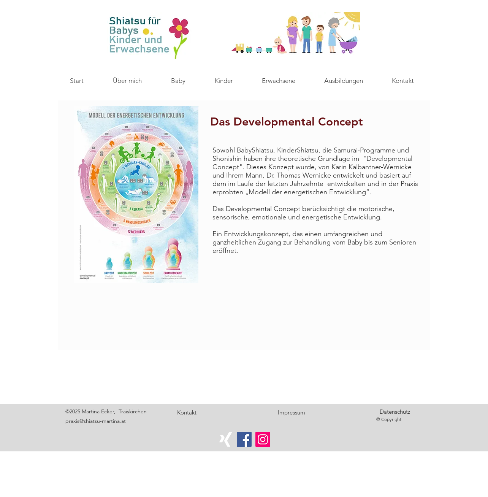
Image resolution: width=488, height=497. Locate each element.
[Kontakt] (187, 412)
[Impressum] (291, 412)
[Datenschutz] (395, 411)
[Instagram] (262, 439)
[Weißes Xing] (225, 439)
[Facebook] (244, 439)
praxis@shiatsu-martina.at (95, 421)
